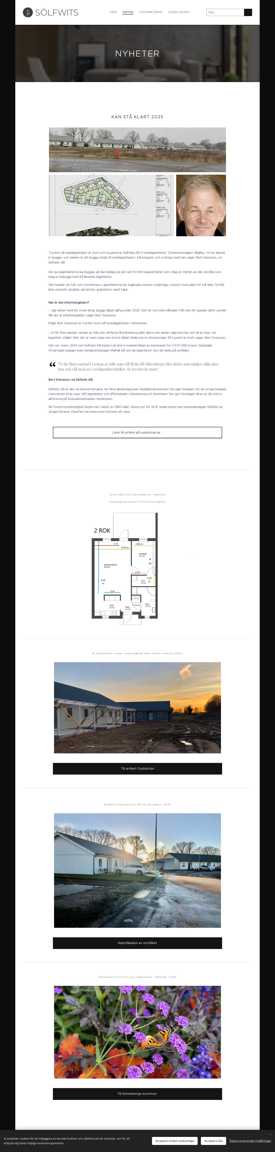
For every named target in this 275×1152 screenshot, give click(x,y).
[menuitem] (173, 12)
